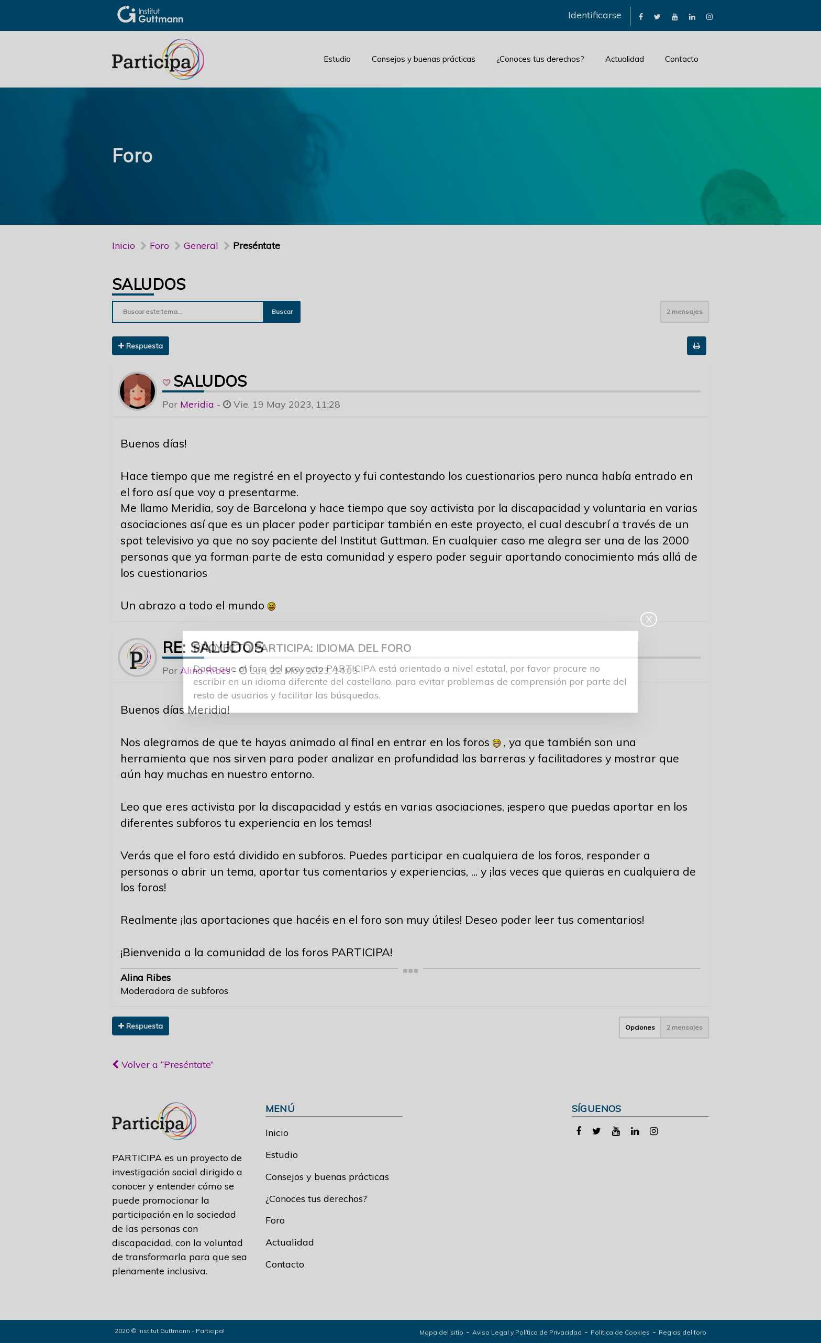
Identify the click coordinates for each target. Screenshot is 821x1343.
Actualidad (624, 59)
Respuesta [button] (140, 346)
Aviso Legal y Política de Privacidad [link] (527, 1332)
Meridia (197, 404)
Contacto (681, 59)
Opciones (640, 1027)
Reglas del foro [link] (682, 1332)
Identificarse (595, 15)
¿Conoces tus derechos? (540, 59)
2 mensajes (685, 311)
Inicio (123, 245)
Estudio (337, 59)
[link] (641, 16)
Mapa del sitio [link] (441, 1332)
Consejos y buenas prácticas (423, 59)
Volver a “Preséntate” (163, 1064)
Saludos (149, 284)
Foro (275, 1220)
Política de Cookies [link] (620, 1332)
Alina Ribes (205, 670)
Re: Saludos (212, 647)
